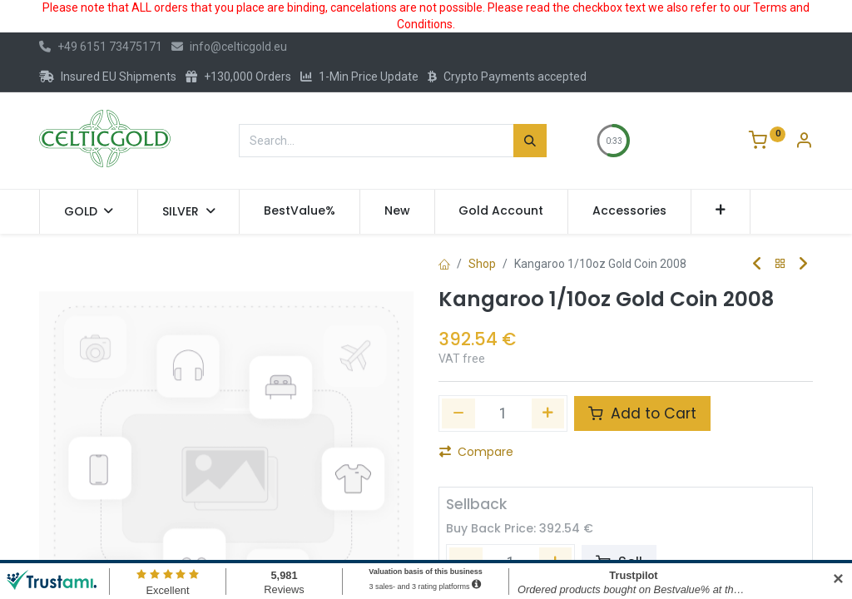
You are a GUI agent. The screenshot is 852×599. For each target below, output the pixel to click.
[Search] (530, 140)
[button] (720, 211)
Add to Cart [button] (642, 413)
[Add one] (548, 413)
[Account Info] (804, 142)
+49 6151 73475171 (100, 46)
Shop (482, 263)
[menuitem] (299, 211)
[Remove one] (458, 413)
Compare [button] (476, 451)
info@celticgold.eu (229, 46)
